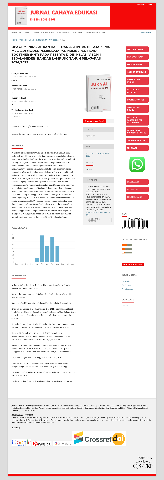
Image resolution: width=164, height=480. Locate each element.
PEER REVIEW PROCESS (133, 91)
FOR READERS (133, 182)
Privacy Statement (95, 32)
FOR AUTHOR (133, 189)
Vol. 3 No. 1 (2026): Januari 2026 (43, 40)
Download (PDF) (95, 121)
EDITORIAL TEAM (135, 49)
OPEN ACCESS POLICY (133, 108)
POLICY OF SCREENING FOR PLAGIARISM (134, 120)
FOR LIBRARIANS (134, 197)
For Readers (126, 281)
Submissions (63, 32)
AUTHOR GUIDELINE (136, 72)
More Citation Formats (94, 220)
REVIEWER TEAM (135, 57)
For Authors (126, 285)
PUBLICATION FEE (135, 100)
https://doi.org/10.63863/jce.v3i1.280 (32, 126)
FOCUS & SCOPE (134, 64)
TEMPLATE (132, 148)
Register (141, 4)
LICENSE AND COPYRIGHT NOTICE (136, 131)
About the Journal (44, 32)
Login (27, 32)
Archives (16, 32)
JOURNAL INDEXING (136, 140)
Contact (77, 32)
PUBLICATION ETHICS (133, 80)
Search (146, 32)
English (125, 305)
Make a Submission (132, 264)
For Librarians (127, 289)
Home (14, 40)
